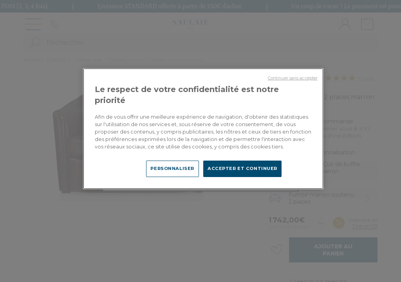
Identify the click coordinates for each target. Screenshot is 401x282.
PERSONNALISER (172, 168)
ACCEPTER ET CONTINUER (242, 168)
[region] (203, 128)
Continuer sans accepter (293, 78)
